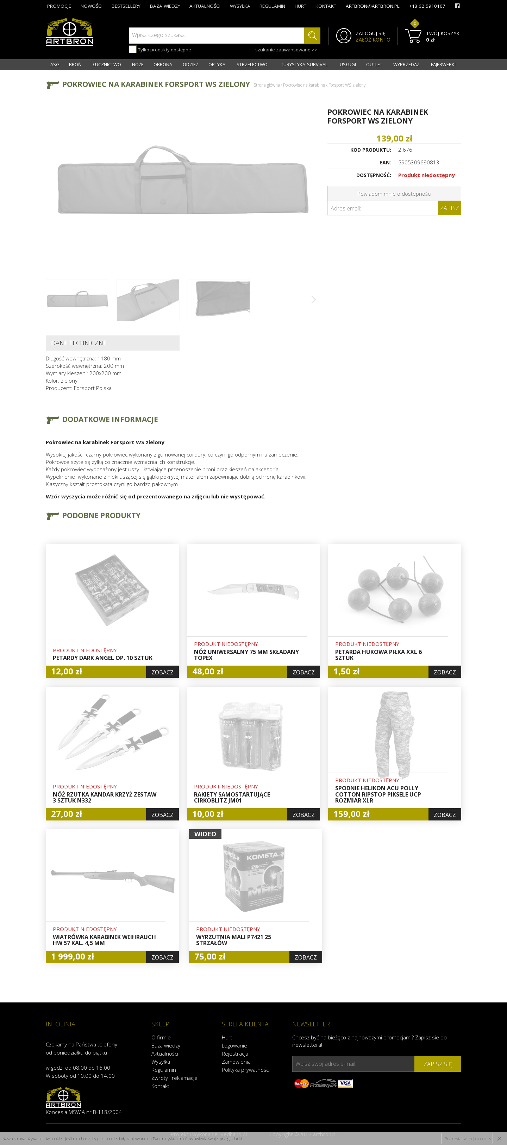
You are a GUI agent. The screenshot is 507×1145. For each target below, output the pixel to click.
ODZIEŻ (190, 64)
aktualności (204, 6)
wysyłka (240, 6)
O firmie (161, 1037)
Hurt (227, 1037)
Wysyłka (160, 1061)
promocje (59, 6)
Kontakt (160, 1085)
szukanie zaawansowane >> (286, 49)
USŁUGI (348, 64)
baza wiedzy (165, 6)
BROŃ (75, 64)
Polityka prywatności (246, 1069)
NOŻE (138, 64)
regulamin (272, 6)
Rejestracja (235, 1053)
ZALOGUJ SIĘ (371, 33)
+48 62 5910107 (427, 6)
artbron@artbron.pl (373, 6)
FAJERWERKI (443, 64)
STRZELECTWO (252, 64)
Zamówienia (236, 1061)
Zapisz (449, 208)
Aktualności (164, 1053)
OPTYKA (216, 64)
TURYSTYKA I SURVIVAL (304, 64)
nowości (91, 6)
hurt (300, 6)
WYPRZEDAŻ (406, 64)
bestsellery (126, 6)
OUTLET (374, 64)
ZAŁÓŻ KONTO (373, 40)
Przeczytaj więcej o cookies (468, 1138)
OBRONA (163, 64)
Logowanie (234, 1045)
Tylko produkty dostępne (160, 49)
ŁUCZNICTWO (107, 64)
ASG (55, 64)
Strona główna (267, 85)
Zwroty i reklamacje (174, 1077)
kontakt (325, 6)
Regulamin (163, 1069)
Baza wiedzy (165, 1045)
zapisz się (438, 1064)
